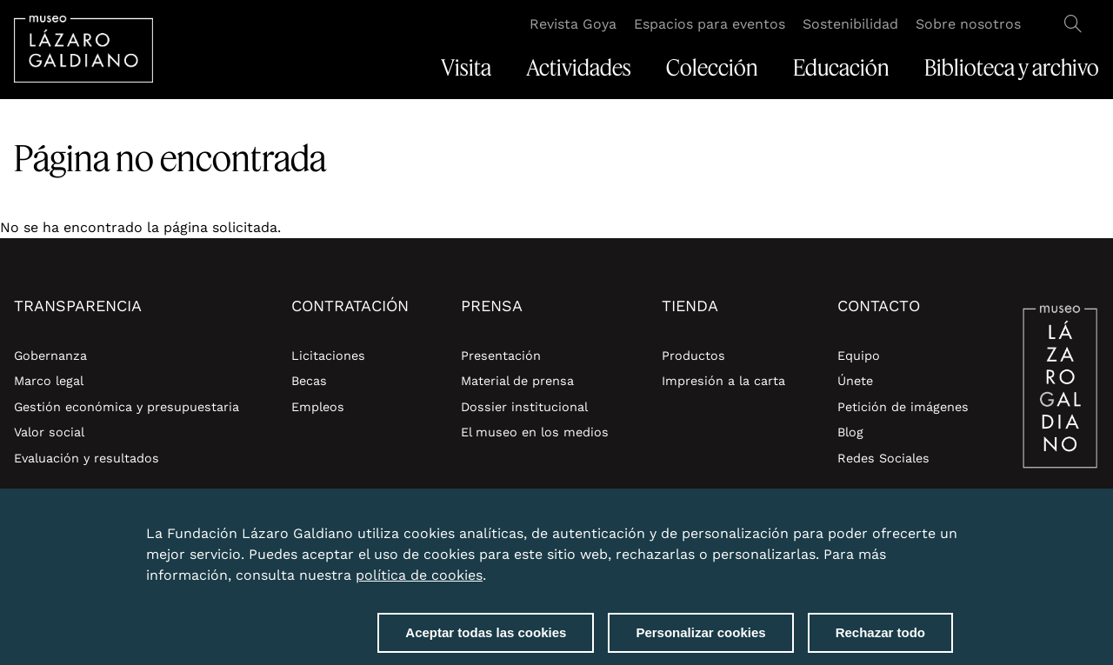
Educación (841, 68)
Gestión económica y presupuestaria (126, 407)
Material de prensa (517, 381)
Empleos (317, 407)
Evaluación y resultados (86, 458)
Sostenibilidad (850, 24)
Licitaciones (328, 355)
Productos (693, 355)
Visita (466, 68)
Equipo (858, 355)
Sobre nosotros (968, 24)
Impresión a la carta (723, 381)
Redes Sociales (883, 458)
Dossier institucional (524, 407)
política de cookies (419, 583)
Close (949, 532)
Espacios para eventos (709, 24)
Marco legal (48, 381)
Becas (309, 381)
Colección (712, 68)
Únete (855, 381)
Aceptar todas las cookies (485, 641)
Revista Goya (573, 24)
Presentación (501, 355)
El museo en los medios (535, 432)
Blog (850, 432)
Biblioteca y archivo (1011, 68)
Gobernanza (50, 355)
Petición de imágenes (903, 407)
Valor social (49, 432)
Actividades (578, 68)
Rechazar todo (880, 641)
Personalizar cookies (700, 641)
